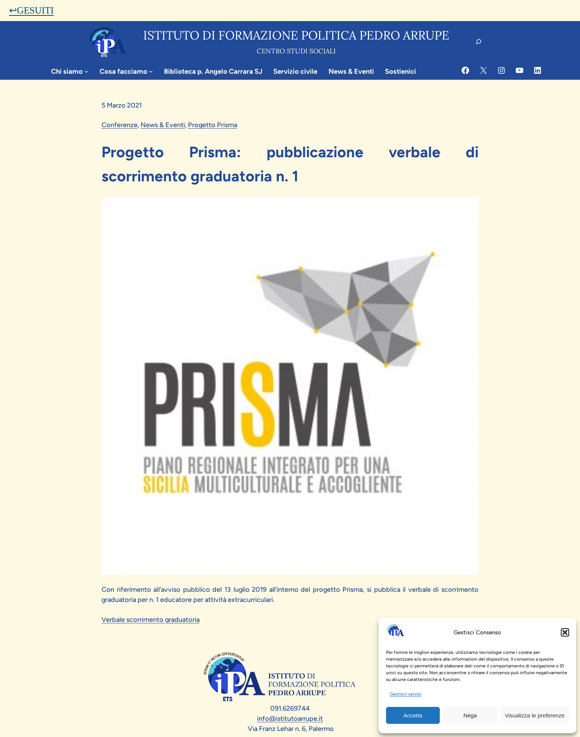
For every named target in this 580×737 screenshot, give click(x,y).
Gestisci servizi (405, 694)
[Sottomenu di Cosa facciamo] (151, 71)
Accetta (412, 715)
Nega (470, 715)
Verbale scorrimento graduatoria (150, 619)
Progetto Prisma (212, 125)
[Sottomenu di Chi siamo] (86, 71)
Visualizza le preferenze (535, 715)
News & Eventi (163, 125)
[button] (565, 632)
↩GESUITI (31, 10)
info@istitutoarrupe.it (290, 718)
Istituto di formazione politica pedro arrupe (296, 35)
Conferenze (119, 125)
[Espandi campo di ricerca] (478, 42)
